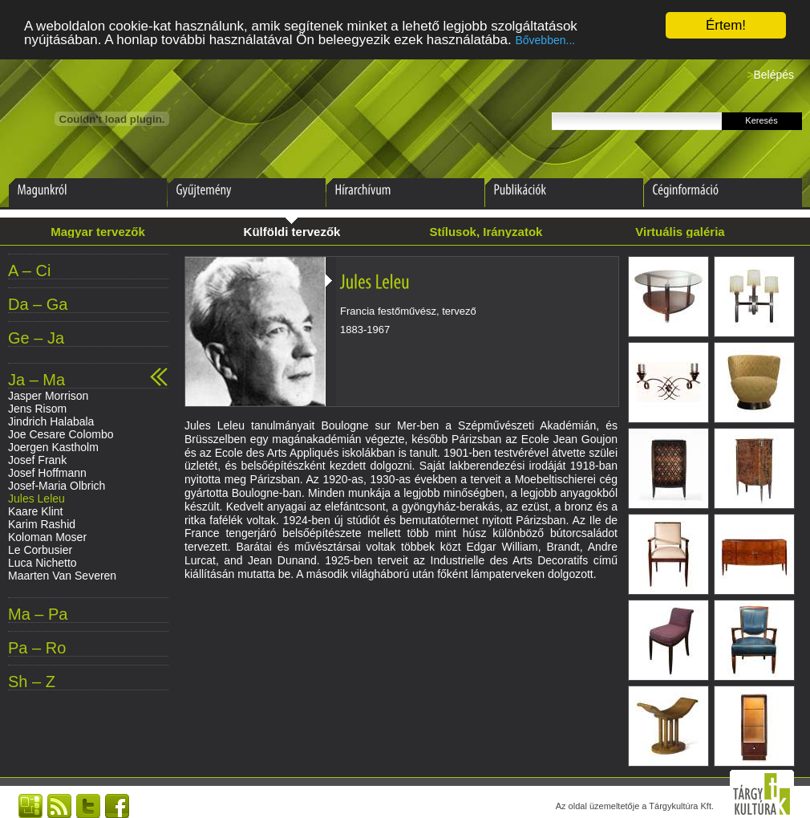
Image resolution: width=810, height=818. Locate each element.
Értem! (726, 25)
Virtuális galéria (679, 231)
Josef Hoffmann (47, 472)
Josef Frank (37, 460)
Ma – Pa (37, 614)
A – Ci (29, 270)
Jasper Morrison (48, 395)
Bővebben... (545, 40)
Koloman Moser (47, 537)
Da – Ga (37, 304)
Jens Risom (37, 408)
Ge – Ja (36, 338)
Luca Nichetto (42, 562)
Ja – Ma (36, 380)
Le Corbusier (40, 550)
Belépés (773, 74)
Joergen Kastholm (53, 447)
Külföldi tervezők (292, 231)
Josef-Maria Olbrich (56, 485)
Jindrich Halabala (51, 421)
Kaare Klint (35, 511)
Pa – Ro (37, 648)
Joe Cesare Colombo (61, 434)
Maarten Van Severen (62, 575)
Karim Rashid (41, 524)
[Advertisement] (401, 643)
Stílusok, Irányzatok (486, 231)
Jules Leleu (36, 498)
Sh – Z (31, 682)
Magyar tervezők (98, 231)
